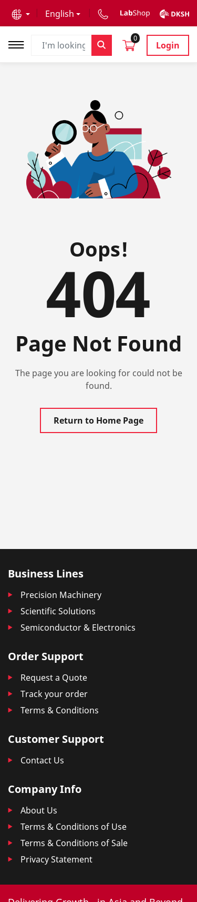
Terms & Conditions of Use (73, 826)
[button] (21, 13)
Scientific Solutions (58, 611)
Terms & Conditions (59, 710)
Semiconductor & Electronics (78, 627)
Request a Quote (53, 677)
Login (168, 45)
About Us (38, 810)
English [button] (59, 13)
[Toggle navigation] (19, 43)
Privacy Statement (56, 859)
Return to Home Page (98, 420)
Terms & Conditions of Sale (74, 843)
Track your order (54, 694)
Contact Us (42, 760)
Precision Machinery (60, 595)
